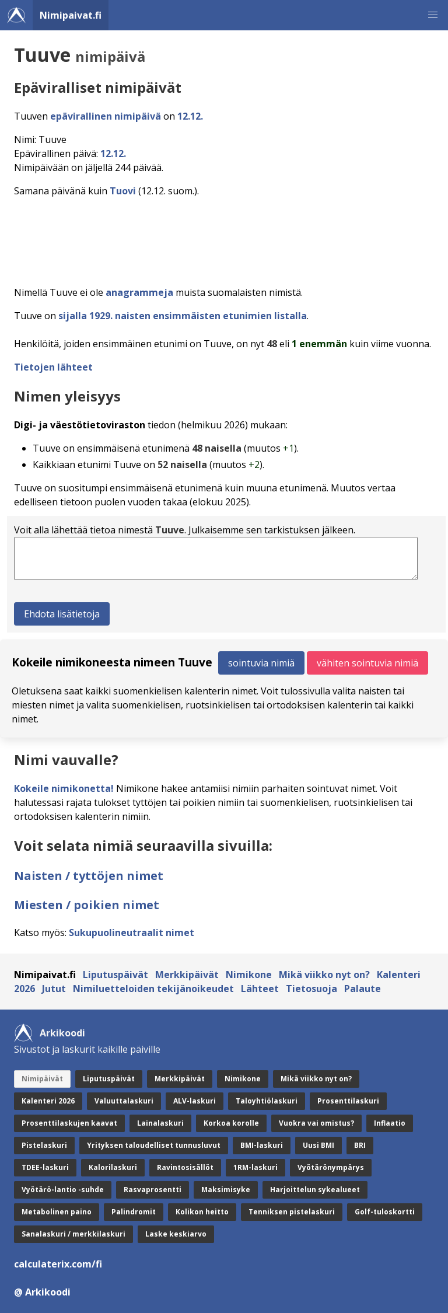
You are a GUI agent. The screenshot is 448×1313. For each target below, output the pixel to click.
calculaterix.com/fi (58, 1264)
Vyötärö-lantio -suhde (63, 1190)
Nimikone (249, 974)
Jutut (54, 988)
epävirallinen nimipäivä (105, 116)
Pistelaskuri (44, 1145)
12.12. (190, 116)
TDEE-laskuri (45, 1167)
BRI (360, 1145)
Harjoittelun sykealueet (315, 1190)
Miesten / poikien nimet (86, 905)
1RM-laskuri (255, 1167)
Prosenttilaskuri (348, 1101)
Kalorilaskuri (113, 1167)
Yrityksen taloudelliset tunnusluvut (153, 1145)
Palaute (362, 988)
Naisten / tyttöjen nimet (88, 876)
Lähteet (260, 988)
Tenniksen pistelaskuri (292, 1212)
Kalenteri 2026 (48, 1101)
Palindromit (133, 1212)
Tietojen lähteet (53, 367)
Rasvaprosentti (152, 1190)
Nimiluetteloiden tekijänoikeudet (153, 988)
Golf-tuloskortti (385, 1212)
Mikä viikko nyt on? (324, 974)
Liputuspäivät (115, 974)
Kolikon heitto (202, 1212)
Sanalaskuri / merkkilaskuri (73, 1234)
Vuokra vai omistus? (316, 1123)
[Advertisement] (226, 238)
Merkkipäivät (187, 974)
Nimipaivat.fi (71, 15)
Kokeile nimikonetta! (64, 788)
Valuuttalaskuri (123, 1101)
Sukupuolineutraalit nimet (131, 932)
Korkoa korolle (231, 1123)
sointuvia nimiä (261, 662)
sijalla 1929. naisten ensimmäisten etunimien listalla (182, 315)
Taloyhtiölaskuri (267, 1101)
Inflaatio (389, 1123)
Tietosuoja (311, 988)
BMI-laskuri (261, 1145)
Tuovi (123, 190)
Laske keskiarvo (175, 1234)
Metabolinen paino (57, 1212)
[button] (433, 15)
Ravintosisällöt (185, 1167)
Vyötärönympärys (331, 1167)
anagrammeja (139, 292)
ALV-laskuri (194, 1101)
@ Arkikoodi (42, 1292)
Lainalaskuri (160, 1123)
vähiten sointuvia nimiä (367, 662)
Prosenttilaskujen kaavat (69, 1123)
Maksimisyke (225, 1190)
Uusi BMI (318, 1145)
